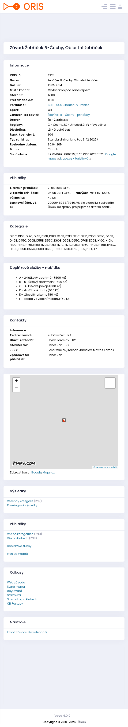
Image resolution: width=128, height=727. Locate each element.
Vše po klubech (17, 538)
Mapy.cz (49, 472)
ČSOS (82, 722)
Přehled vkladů (17, 554)
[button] (64, 418)
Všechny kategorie (20, 501)
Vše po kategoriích (20, 534)
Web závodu (16, 582)
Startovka (14, 595)
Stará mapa (16, 587)
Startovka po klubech (22, 599)
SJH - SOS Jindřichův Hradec (68, 105)
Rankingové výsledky (22, 505)
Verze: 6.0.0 (62, 716)
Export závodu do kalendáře (27, 632)
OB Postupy (15, 604)
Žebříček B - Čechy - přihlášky (69, 115)
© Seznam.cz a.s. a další (105, 467)
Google (36, 472)
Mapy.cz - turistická (74, 158)
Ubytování (14, 591)
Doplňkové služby (19, 546)
